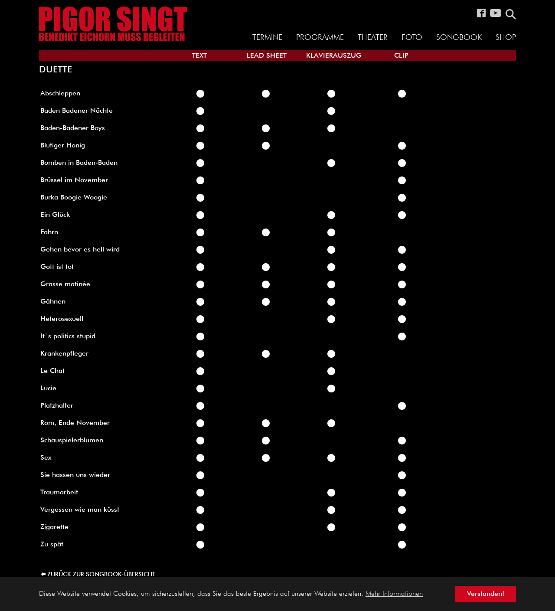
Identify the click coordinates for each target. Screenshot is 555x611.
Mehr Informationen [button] (394, 594)
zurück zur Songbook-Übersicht (101, 575)
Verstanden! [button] (485, 594)
